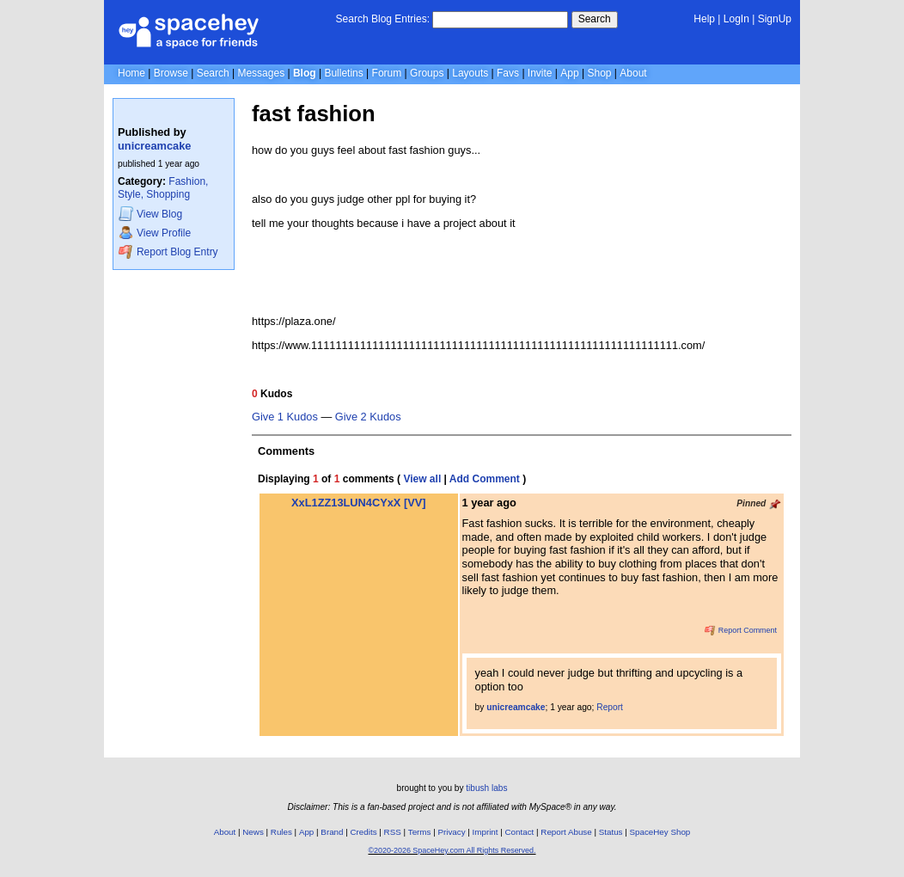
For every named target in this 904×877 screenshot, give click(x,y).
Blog (304, 73)
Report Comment (741, 630)
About (633, 73)
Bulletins (343, 73)
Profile (155, 232)
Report (609, 707)
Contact (519, 832)
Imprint (485, 832)
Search (594, 19)
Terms (419, 832)
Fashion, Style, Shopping (163, 187)
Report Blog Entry (168, 251)
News (253, 832)
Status (611, 832)
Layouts (470, 73)
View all (422, 479)
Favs (508, 73)
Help (704, 19)
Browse (171, 73)
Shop (599, 73)
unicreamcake (154, 145)
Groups (426, 73)
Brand (332, 832)
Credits (364, 832)
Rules (281, 832)
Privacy (451, 832)
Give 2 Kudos (368, 417)
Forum (387, 73)
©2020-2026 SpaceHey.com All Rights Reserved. (451, 850)
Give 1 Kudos (285, 417)
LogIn (736, 19)
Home (131, 73)
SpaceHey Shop (660, 832)
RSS (392, 832)
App (569, 73)
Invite (540, 73)
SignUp (774, 19)
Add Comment (484, 479)
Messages (260, 73)
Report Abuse (566, 832)
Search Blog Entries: (383, 19)
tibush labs (486, 788)
